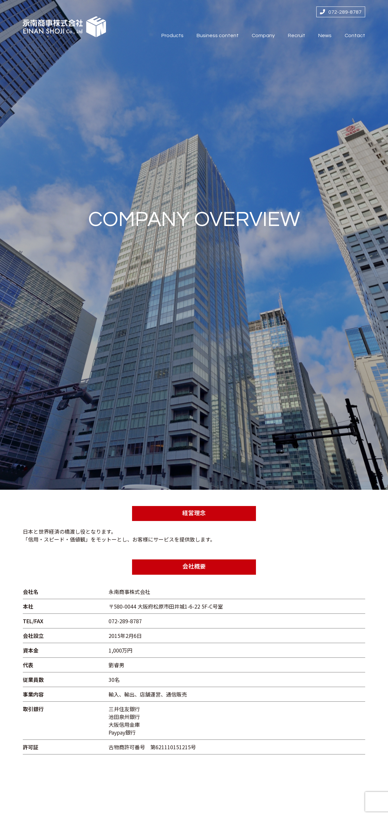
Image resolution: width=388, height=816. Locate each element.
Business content (218, 35)
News (325, 35)
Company (263, 35)
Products (172, 35)
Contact (355, 35)
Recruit (296, 35)
